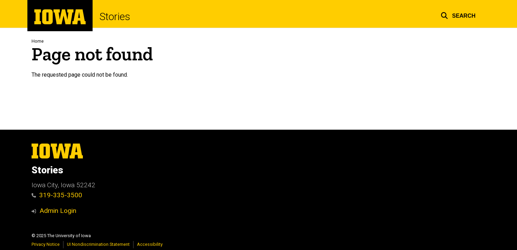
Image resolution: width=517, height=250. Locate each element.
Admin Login (58, 211)
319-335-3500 (57, 195)
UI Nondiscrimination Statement (98, 244)
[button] (458, 14)
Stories (115, 16)
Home (38, 41)
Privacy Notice (46, 244)
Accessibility (150, 244)
